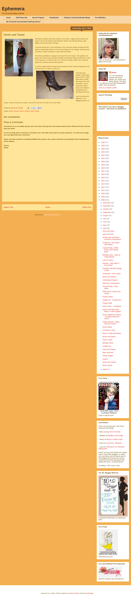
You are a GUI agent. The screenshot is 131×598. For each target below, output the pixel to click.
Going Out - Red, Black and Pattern (111, 244)
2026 (103, 142)
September (107, 212)
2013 (103, 184)
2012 (103, 187)
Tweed (37, 111)
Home (8, 18)
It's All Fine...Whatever (114, 443)
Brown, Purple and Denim (112, 333)
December (107, 203)
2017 (103, 171)
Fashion (27, 111)
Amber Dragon (108, 356)
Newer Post (8, 207)
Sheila (113, 72)
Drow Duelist (107, 327)
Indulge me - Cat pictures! (112, 300)
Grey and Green (108, 231)
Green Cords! (107, 340)
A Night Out (107, 346)
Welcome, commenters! (111, 283)
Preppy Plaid (107, 303)
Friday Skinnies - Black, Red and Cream (111, 323)
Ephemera (13, 8)
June (105, 222)
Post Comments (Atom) (52, 215)
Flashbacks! (54, 18)
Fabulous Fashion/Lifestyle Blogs (77, 18)
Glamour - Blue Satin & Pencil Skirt (111, 264)
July (104, 219)
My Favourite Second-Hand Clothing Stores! (23, 22)
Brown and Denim (109, 337)
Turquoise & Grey (109, 330)
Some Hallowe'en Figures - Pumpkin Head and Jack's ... (112, 317)
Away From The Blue (112, 432)
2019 (103, 165)
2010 (103, 193)
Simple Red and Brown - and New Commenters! (112, 238)
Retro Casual (107, 365)
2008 (103, 200)
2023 (103, 152)
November (107, 206)
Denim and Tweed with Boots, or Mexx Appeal (112, 310)
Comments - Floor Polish (112, 274)
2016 (103, 174)
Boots (11, 111)
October (106, 209)
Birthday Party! (108, 343)
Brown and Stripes (109, 277)
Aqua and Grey (108, 234)
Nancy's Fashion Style (114, 439)
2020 (103, 161)
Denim (21, 111)
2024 (103, 149)
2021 (103, 158)
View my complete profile (107, 88)
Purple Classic (108, 297)
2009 (103, 197)
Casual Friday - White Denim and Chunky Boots (110, 250)
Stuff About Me (21, 18)
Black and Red (108, 352)
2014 (103, 181)
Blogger (90, 593)
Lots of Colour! (108, 260)
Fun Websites (100, 18)
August (105, 215)
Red (32, 111)
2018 (103, 168)
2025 (103, 146)
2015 (103, 177)
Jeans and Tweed (109, 349)
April (105, 228)
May (104, 225)
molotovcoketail (73, 593)
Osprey (105, 359)
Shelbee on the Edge (115, 435)
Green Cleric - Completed (112, 306)
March (105, 369)
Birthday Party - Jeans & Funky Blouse (111, 256)
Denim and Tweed (109, 362)
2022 (103, 155)
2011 (103, 190)
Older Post (86, 207)
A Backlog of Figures (110, 280)
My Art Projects (38, 18)
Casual (16, 111)
